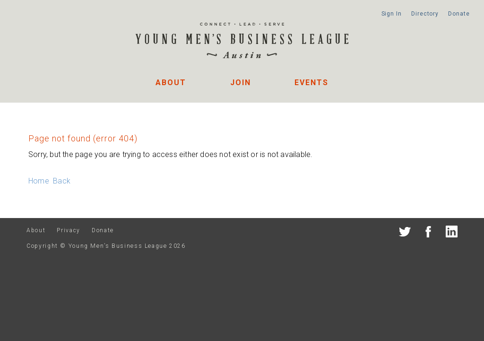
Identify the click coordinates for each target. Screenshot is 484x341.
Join (240, 82)
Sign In (391, 13)
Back (61, 180)
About (171, 82)
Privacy (68, 230)
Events (311, 82)
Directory (425, 13)
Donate (458, 13)
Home (38, 180)
